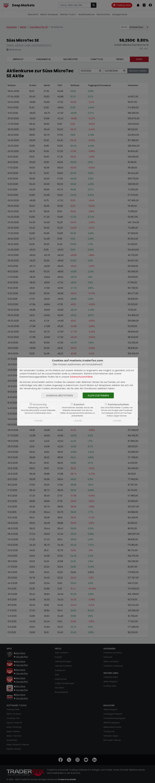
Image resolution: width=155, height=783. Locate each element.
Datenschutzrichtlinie (81, 376)
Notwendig (40, 404)
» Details (38, 420)
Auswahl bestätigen (59, 395)
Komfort (79, 404)
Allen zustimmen (98, 395)
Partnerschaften (118, 404)
